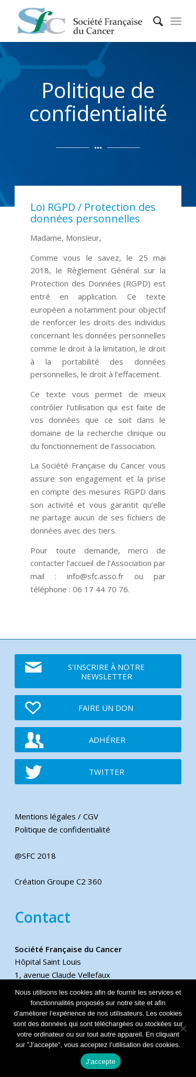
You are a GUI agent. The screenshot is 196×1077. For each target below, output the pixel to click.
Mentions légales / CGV (56, 816)
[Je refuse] (183, 1028)
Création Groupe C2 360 (58, 881)
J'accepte (101, 1061)
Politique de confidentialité (62, 829)
